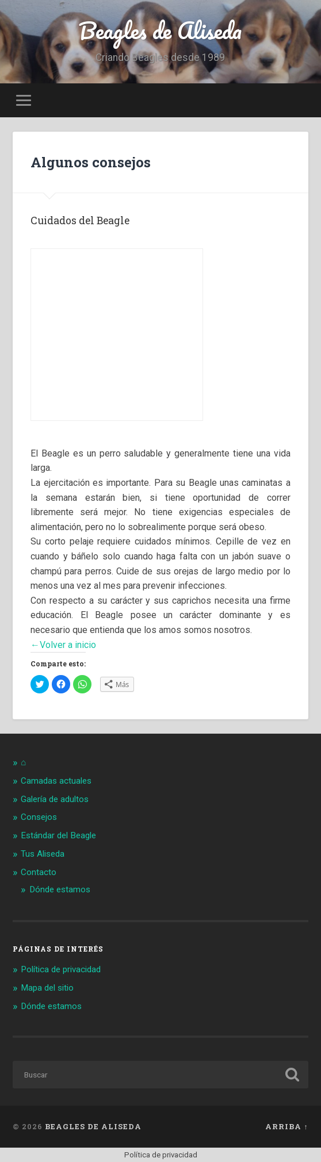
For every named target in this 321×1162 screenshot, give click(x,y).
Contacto (38, 872)
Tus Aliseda (42, 854)
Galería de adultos (55, 799)
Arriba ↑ (286, 1126)
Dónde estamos (59, 889)
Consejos (39, 817)
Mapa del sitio (47, 988)
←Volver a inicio (63, 644)
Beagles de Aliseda (160, 30)
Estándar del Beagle (58, 835)
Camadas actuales (56, 781)
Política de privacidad (61, 969)
